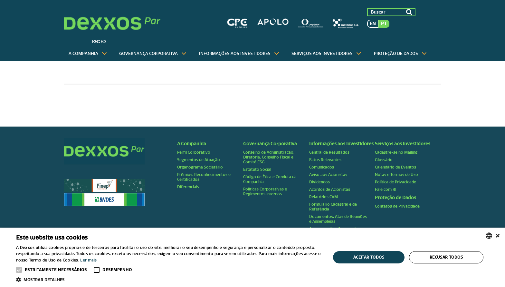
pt (384, 23)
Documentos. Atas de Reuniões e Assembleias (338, 219)
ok (409, 12)
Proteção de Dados (396, 53)
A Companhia (83, 53)
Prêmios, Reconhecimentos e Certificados (204, 177)
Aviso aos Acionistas (328, 174)
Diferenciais (188, 186)
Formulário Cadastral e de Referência (333, 206)
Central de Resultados (329, 152)
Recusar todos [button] (446, 257)
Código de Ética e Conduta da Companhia (270, 179)
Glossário (384, 159)
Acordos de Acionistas (329, 189)
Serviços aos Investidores (322, 53)
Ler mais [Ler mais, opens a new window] (88, 260)
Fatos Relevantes (325, 159)
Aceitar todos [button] (368, 257)
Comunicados (321, 167)
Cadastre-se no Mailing (396, 152)
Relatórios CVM (323, 196)
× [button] (497, 235)
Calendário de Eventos (395, 167)
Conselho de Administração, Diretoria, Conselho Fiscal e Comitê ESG (268, 157)
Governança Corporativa (148, 53)
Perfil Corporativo (193, 152)
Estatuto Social (257, 169)
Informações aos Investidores (235, 53)
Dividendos (319, 181)
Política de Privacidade (395, 181)
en (373, 23)
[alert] (252, 257)
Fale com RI (385, 189)
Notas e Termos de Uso (396, 174)
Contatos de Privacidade (397, 206)
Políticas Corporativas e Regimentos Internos (265, 191)
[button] (168, 279)
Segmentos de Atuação (198, 159)
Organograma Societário (200, 167)
